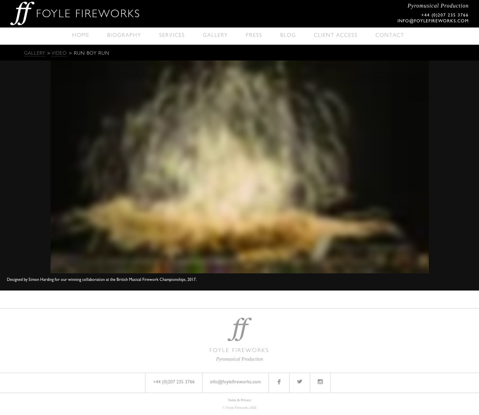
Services (172, 36)
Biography (124, 36)
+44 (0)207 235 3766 (174, 382)
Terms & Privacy (239, 400)
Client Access (336, 36)
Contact (389, 36)
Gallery (215, 36)
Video (59, 53)
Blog (288, 36)
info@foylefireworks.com (433, 21)
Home (80, 36)
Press (254, 36)
